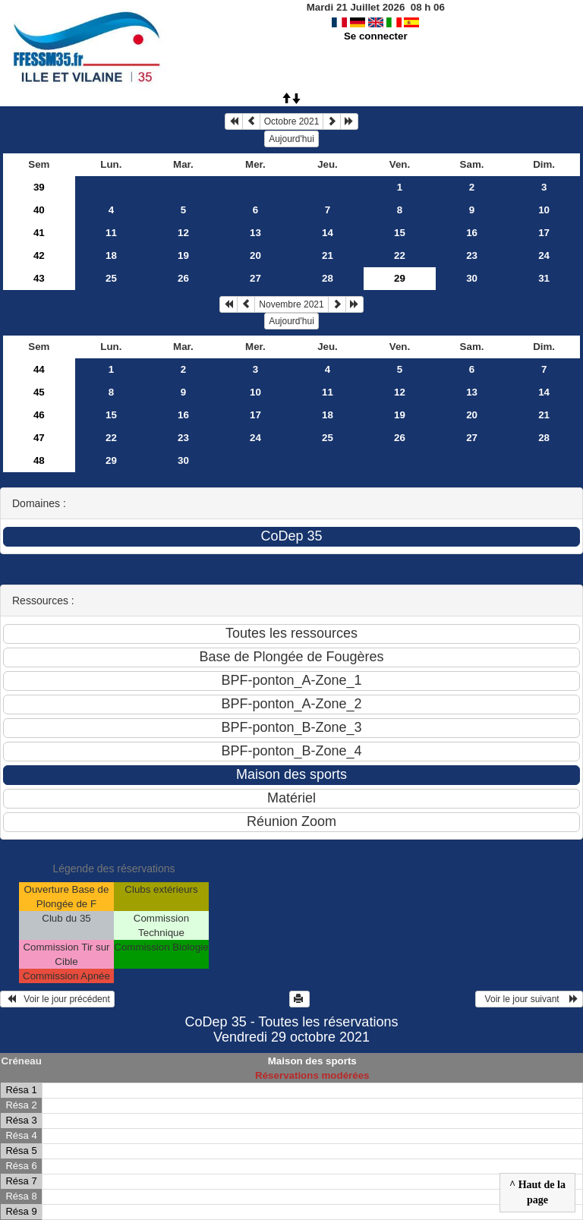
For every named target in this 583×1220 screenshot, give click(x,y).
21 (327, 255)
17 (544, 232)
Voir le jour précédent (57, 999)
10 (544, 210)
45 (39, 392)
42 (39, 255)
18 (111, 255)
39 (39, 187)
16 (471, 232)
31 (544, 278)
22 (399, 255)
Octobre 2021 (292, 121)
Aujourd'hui (291, 139)
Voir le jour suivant (529, 999)
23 (471, 255)
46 (39, 415)
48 (39, 460)
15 (399, 232)
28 (327, 278)
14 (327, 232)
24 (544, 255)
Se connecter (376, 36)
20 (255, 255)
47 (39, 437)
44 (39, 369)
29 (111, 460)
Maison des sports (312, 1061)
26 (183, 278)
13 (255, 232)
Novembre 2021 (291, 304)
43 (39, 278)
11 (111, 232)
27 (255, 278)
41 (39, 232)
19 (183, 255)
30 (471, 278)
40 (39, 210)
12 (183, 232)
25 (111, 278)
